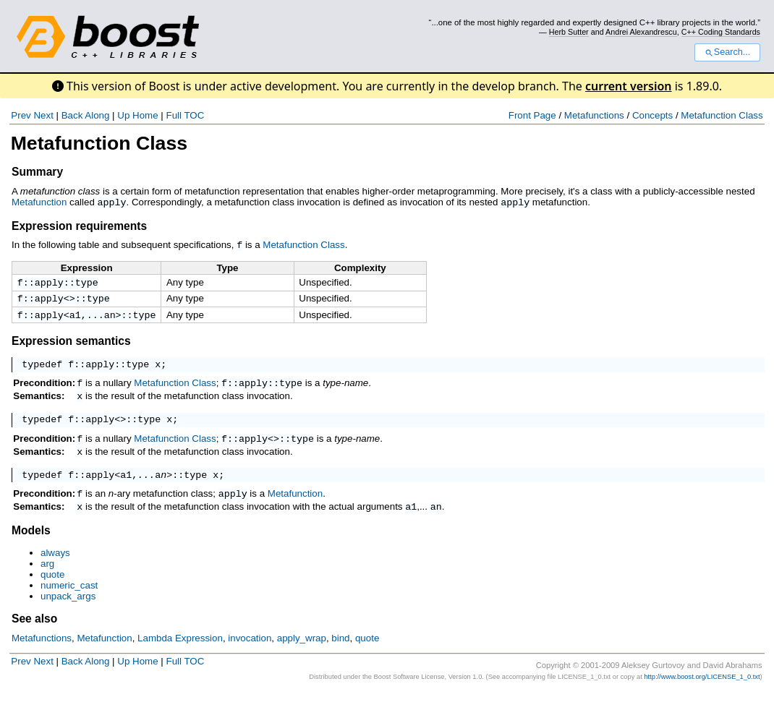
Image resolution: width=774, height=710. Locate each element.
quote (52, 592)
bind (340, 656)
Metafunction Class (721, 115)
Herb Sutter (569, 31)
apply (112, 201)
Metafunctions (594, 115)
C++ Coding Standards (720, 31)
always (55, 570)
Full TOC (185, 115)
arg (47, 581)
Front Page (532, 115)
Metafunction (39, 202)
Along (97, 115)
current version (628, 86)
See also (34, 636)
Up (123, 115)
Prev (20, 115)
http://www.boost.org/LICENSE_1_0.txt (702, 694)
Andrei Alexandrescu (641, 31)
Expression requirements (79, 225)
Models (31, 548)
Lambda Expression (180, 656)
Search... (727, 52)
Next (43, 115)
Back (72, 115)
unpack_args (68, 614)
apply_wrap (301, 656)
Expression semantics (71, 344)
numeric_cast (69, 603)
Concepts (652, 115)
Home (145, 115)
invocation (249, 656)
